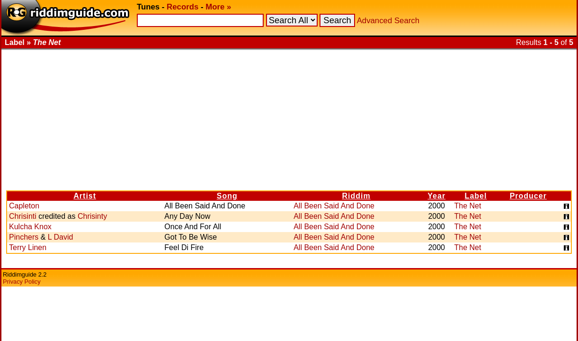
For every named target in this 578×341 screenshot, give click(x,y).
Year (436, 196)
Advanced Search (388, 20)
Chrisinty (92, 216)
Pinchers (23, 237)
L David (60, 237)
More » (218, 6)
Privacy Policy (22, 281)
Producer (528, 196)
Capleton (24, 206)
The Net (467, 206)
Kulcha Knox (30, 227)
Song (227, 196)
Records (182, 6)
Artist (84, 196)
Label (476, 196)
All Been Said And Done (333, 206)
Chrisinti (22, 216)
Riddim (356, 196)
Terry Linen (27, 247)
